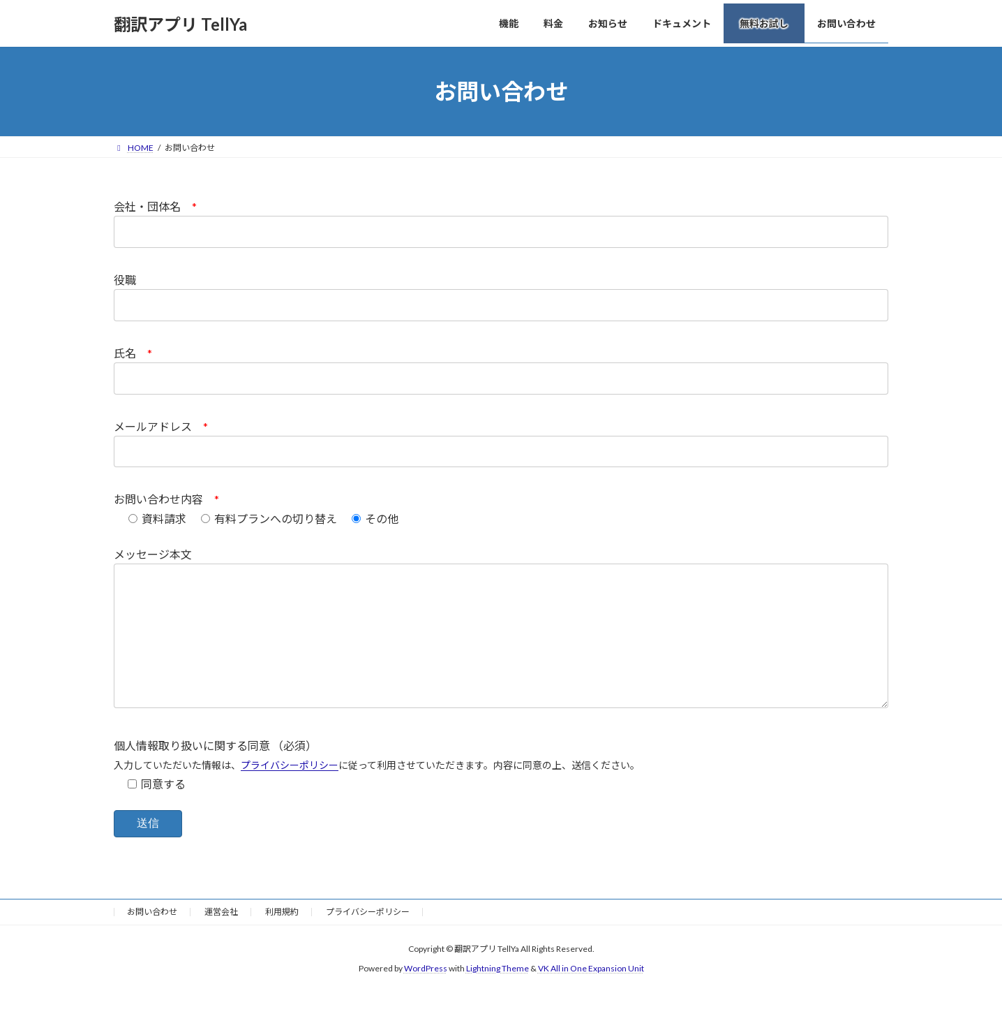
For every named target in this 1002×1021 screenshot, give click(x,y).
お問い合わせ (152, 939)
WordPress (425, 997)
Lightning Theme (497, 997)
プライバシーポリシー (289, 793)
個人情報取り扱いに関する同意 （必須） (215, 773)
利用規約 (282, 939)
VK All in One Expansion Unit (591, 997)
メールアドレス (161, 426)
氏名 (133, 353)
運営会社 (221, 939)
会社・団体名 (155, 206)
